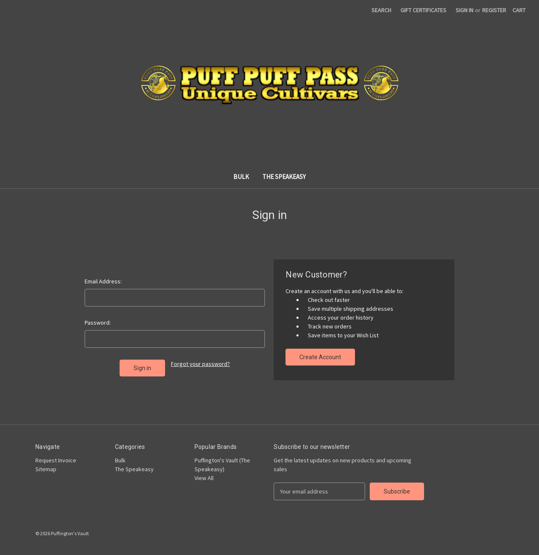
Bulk (241, 177)
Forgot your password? (200, 364)
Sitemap (45, 469)
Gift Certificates (423, 10)
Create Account (320, 357)
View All (204, 478)
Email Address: (103, 281)
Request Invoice (55, 460)
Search (381, 10)
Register (494, 10)
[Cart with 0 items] (519, 10)
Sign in (464, 10)
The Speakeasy (284, 177)
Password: (98, 322)
